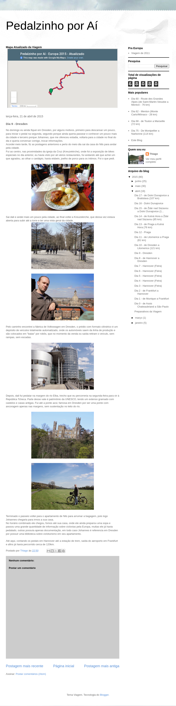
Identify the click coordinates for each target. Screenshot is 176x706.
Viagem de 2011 (140, 53)
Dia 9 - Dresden (143, 253)
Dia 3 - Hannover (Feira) (148, 285)
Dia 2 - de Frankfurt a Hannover (146, 292)
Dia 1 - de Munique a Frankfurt (151, 298)
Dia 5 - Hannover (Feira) (148, 275)
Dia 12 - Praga (142, 232)
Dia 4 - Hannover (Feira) (148, 280)
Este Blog (136, 140)
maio (138, 186)
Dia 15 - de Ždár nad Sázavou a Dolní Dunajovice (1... (151, 210)
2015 (135, 176)
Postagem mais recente (24, 666)
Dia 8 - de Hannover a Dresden (146, 260)
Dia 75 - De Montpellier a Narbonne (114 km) (145, 132)
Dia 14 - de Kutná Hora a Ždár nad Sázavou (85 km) (151, 218)
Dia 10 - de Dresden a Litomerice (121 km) (147, 247)
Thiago (154, 153)
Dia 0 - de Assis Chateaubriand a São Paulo (151, 305)
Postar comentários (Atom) (31, 673)
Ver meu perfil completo (153, 160)
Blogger (104, 694)
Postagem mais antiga (101, 666)
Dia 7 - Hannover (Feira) (148, 265)
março (139, 317)
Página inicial (63, 666)
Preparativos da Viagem (148, 311)
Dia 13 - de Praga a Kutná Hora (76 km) (149, 226)
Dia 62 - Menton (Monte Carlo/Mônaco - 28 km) (144, 113)
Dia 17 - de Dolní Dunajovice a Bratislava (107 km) (151, 197)
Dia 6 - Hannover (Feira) (148, 270)
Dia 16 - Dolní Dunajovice (148, 203)
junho (138, 181)
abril (138, 191)
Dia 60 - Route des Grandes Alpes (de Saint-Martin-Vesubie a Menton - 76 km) (149, 101)
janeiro (139, 322)
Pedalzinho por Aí (52, 25)
